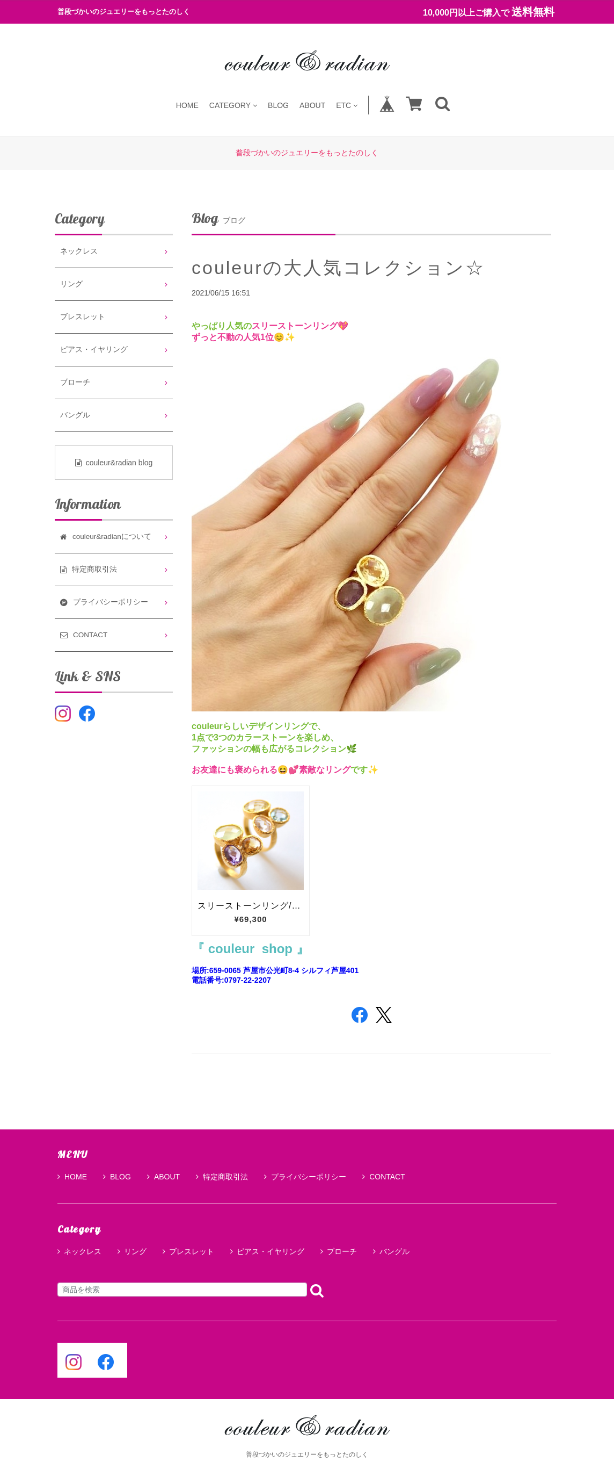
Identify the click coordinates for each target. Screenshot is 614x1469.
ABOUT (312, 105)
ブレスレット (82, 317)
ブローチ (75, 382)
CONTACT (383, 1176)
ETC (346, 105)
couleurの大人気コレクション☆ (338, 267)
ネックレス (79, 251)
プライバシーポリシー (305, 1176)
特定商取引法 (222, 1176)
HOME (187, 105)
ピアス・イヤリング (94, 349)
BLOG (278, 105)
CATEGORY (233, 105)
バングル (75, 415)
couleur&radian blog (114, 462)
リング (71, 284)
